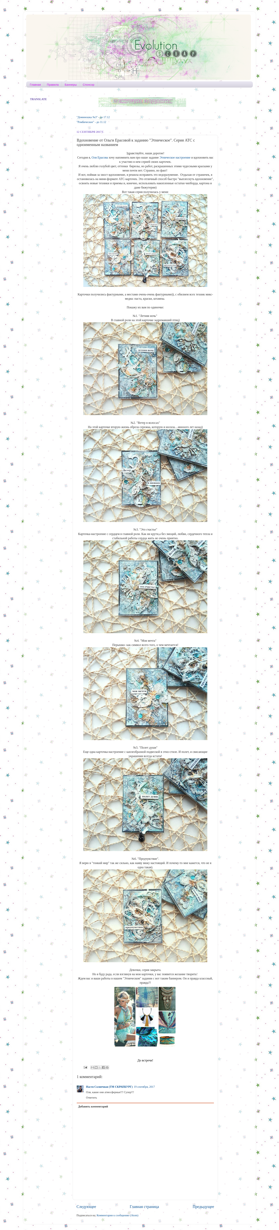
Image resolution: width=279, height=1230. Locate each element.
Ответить (91, 1097)
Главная (35, 84)
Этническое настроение (175, 157)
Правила (53, 84)
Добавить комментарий (93, 1106)
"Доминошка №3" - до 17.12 (93, 117)
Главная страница (144, 1206)
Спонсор (88, 84)
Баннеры (71, 84)
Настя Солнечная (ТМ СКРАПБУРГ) (109, 1086)
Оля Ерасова (100, 157)
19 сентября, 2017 (144, 1086)
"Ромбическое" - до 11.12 (91, 122)
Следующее (86, 1206)
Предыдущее (203, 1206)
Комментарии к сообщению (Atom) (117, 1215)
